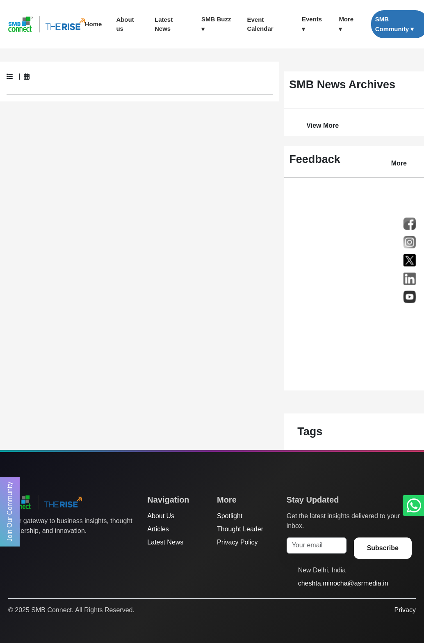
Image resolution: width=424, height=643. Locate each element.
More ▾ (346, 24)
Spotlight (229, 515)
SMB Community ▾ (394, 24)
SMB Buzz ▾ (216, 24)
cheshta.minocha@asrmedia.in (343, 583)
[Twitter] (12, 547)
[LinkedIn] (59, 547)
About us (125, 24)
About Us (160, 515)
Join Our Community (9, 512)
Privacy (405, 609)
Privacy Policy (237, 542)
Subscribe (383, 547)
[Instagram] (43, 547)
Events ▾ (312, 24)
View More (322, 125)
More (399, 163)
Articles (158, 529)
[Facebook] (28, 547)
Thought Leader (240, 529)
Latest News (164, 24)
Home (93, 24)
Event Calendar (260, 24)
